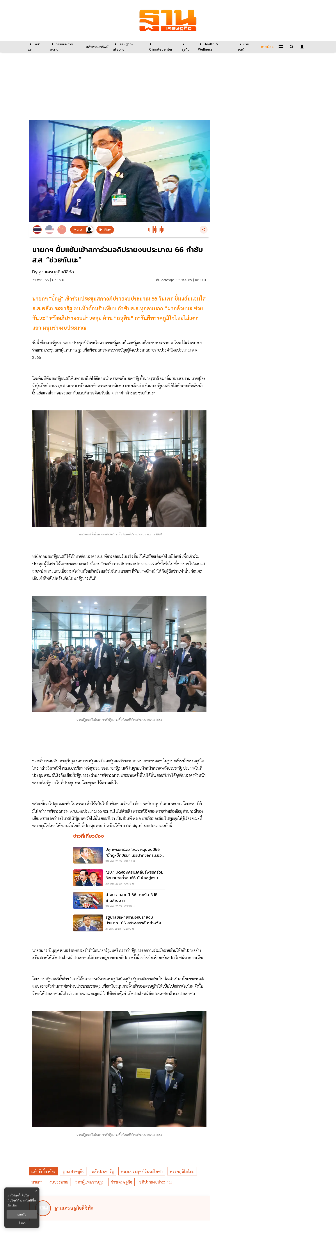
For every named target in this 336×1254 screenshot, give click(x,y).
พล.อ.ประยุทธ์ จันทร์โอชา (142, 1171)
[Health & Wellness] (215, 46)
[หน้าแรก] (37, 46)
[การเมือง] (267, 46)
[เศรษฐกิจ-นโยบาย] (128, 46)
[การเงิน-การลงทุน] (65, 46)
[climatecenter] (162, 46)
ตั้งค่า (22, 1223)
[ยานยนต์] (246, 46)
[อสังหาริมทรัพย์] (96, 46)
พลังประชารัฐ (102, 1171)
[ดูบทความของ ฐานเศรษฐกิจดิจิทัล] (120, 1208)
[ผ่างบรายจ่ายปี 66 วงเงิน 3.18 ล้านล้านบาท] (119, 901)
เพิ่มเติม (12, 1205)
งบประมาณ (59, 1181)
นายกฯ (37, 1181)
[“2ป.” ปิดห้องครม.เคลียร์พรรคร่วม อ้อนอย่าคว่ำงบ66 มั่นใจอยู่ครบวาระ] (119, 878)
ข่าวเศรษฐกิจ (121, 1181)
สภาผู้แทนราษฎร (89, 1181)
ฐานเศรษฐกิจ (73, 1171)
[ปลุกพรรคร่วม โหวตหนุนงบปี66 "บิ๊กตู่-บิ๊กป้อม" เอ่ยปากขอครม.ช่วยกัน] (119, 856)
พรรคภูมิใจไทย (182, 1171)
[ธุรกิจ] (187, 46)
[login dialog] (302, 46)
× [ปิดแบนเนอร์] (36, 1190)
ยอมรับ (22, 1214)
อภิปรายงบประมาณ (155, 1181)
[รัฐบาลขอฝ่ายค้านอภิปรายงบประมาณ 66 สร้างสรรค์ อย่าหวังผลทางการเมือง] (119, 923)
